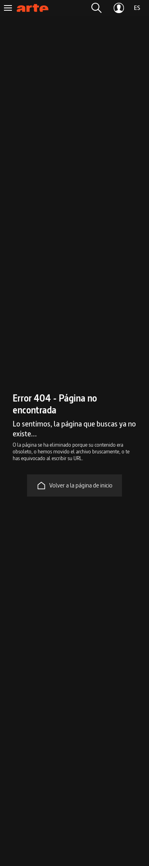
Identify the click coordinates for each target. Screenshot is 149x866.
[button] (96, 8)
